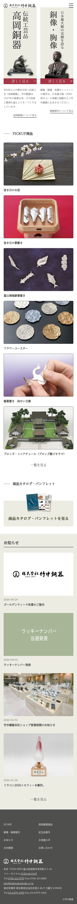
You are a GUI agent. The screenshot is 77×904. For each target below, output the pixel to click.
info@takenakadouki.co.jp (18, 883)
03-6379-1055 (16, 893)
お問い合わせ (45, 848)
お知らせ (8, 840)
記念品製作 (44, 832)
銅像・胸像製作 (12, 832)
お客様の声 (44, 840)
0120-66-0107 (29, 874)
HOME (8, 824)
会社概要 (8, 848)
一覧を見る (38, 465)
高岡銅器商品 (45, 824)
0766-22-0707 (16, 878)
